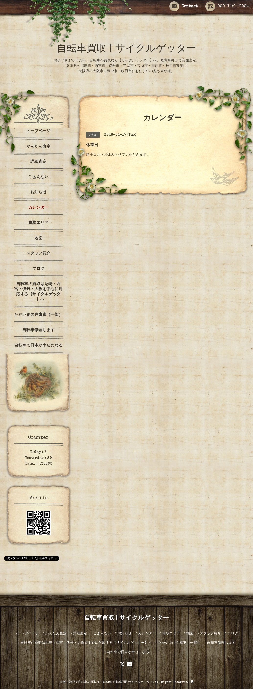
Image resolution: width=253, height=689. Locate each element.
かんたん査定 (38, 147)
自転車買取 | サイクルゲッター (126, 49)
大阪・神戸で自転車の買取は (80, 682)
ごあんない (38, 177)
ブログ (38, 269)
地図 (38, 239)
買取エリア (38, 223)
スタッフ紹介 (38, 254)
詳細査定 (38, 162)
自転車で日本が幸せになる (38, 346)
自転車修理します (38, 330)
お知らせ (38, 193)
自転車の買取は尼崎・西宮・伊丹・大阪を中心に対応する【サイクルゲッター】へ (38, 292)
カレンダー (38, 208)
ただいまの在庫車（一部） (38, 315)
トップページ (38, 131)
